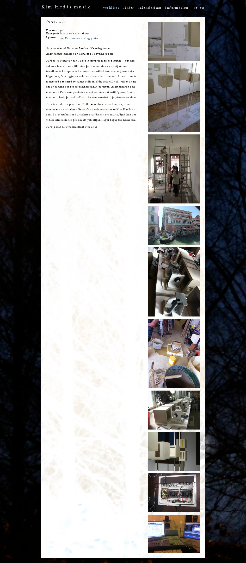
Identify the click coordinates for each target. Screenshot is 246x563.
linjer (128, 8)
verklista (111, 8)
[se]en (198, 8)
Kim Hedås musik (66, 7)
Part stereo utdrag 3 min (81, 38)
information (177, 8)
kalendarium (150, 8)
